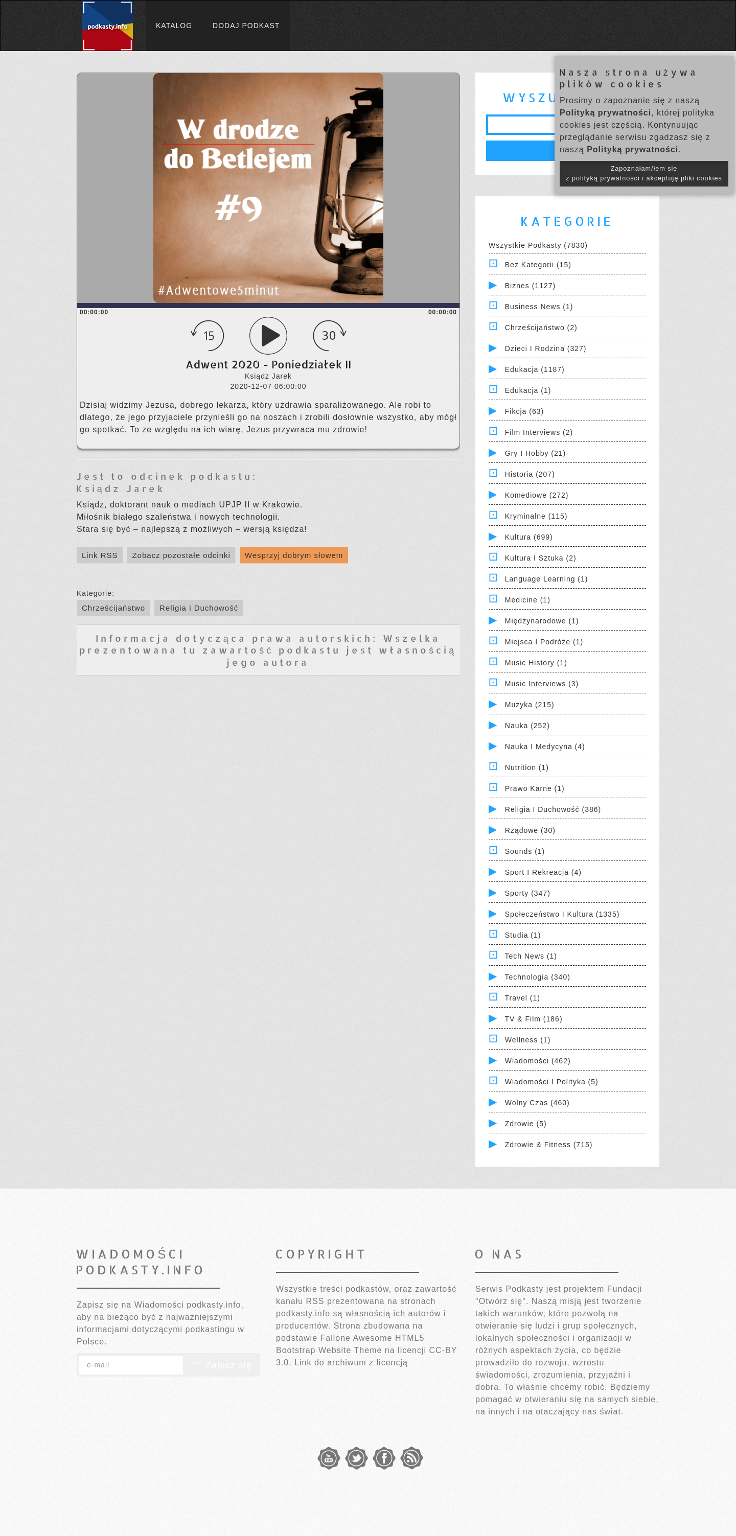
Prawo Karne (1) (535, 788)
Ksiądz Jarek (120, 488)
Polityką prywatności (605, 112)
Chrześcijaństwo (113, 607)
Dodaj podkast (246, 25)
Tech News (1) (531, 956)
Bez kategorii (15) (538, 265)
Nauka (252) (527, 726)
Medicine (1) (527, 600)
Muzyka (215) (530, 705)
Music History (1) (536, 663)
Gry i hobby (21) (535, 453)
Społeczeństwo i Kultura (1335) (562, 914)
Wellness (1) (528, 1040)
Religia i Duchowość (198, 607)
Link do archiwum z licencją (351, 1362)
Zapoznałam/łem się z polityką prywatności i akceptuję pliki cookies (644, 173)
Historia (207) (530, 474)
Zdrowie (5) (526, 1124)
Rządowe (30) (530, 830)
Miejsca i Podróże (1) (544, 642)
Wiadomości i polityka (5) (552, 1082)
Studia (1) (523, 935)
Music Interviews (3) (542, 684)
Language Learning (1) (546, 579)
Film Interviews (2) (539, 432)
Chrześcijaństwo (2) (541, 327)
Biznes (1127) (530, 286)
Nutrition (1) (527, 767)
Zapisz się (222, 1365)
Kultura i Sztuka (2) (541, 558)
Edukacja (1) (528, 390)
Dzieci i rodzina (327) (546, 348)
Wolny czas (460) (537, 1103)
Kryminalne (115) (536, 516)
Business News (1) (539, 306)
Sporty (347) (527, 893)
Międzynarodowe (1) (542, 621)
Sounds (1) (525, 851)
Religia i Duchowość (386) (553, 809)
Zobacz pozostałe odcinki (181, 555)
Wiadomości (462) (538, 1061)
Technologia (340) (537, 977)
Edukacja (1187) (535, 369)
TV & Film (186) (534, 1019)
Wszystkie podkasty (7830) (538, 245)
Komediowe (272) (537, 495)
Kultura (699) (529, 537)
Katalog (174, 25)
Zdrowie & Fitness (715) (549, 1145)
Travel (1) (522, 998)
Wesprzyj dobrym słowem (294, 555)
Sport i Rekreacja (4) (543, 872)
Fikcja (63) (524, 411)
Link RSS (100, 555)
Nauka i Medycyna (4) (545, 746)
